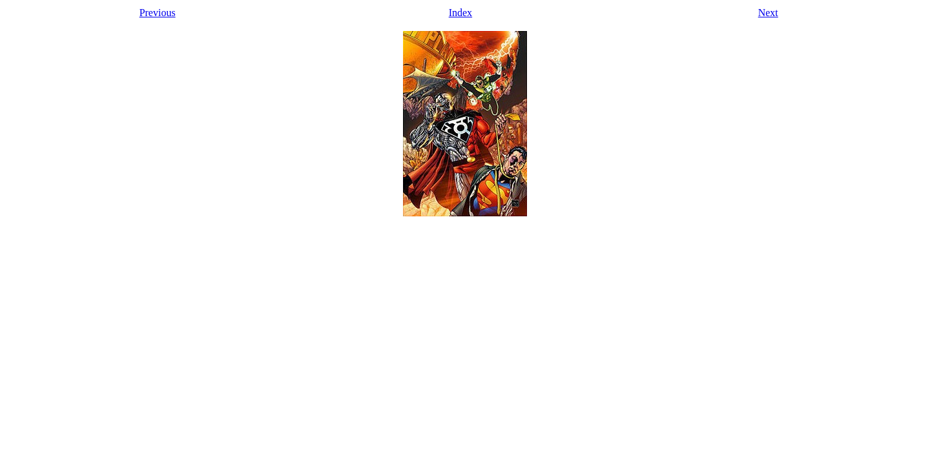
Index (460, 12)
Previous (158, 12)
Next (768, 12)
